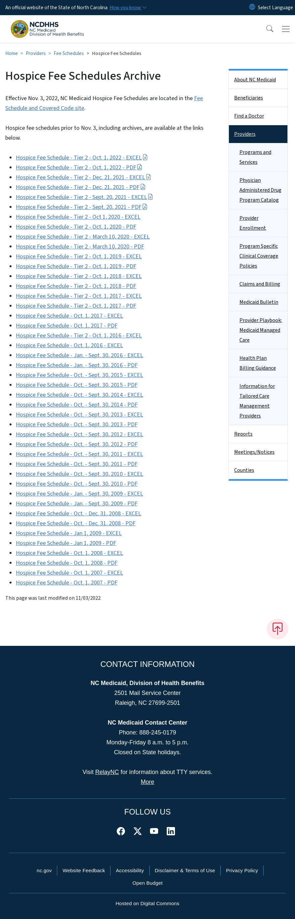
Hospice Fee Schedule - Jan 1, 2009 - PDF (66, 543)
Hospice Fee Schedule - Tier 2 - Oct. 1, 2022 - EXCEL (82, 158)
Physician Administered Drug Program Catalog (260, 190)
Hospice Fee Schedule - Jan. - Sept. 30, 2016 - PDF (76, 365)
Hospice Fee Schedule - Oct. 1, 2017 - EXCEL (69, 316)
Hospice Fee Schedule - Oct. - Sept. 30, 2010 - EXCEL (79, 474)
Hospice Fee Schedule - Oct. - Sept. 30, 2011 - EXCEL (79, 454)
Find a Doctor (249, 116)
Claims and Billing (259, 284)
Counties (244, 470)
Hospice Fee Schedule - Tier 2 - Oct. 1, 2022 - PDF (79, 167)
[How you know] (128, 8)
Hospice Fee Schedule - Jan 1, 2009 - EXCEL (69, 533)
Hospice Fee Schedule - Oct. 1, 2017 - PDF (66, 326)
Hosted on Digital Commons (147, 903)
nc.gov (44, 870)
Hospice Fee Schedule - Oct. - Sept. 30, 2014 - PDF (76, 405)
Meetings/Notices (254, 452)
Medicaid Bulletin (258, 302)
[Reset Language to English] (252, 8)
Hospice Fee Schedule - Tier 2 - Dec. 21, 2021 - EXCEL (83, 177)
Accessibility (130, 870)
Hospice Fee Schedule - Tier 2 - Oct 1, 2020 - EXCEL (78, 217)
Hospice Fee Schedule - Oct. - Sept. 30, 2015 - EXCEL (79, 375)
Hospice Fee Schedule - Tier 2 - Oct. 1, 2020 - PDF (76, 227)
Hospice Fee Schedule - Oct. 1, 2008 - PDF (66, 563)
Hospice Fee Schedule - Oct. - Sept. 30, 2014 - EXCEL (79, 395)
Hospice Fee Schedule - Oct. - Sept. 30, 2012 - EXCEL (79, 434)
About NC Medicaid (255, 79)
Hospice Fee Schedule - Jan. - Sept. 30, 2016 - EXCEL (79, 355)
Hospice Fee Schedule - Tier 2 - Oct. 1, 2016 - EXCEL (79, 335)
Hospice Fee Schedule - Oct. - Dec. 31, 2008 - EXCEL (78, 513)
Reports (243, 434)
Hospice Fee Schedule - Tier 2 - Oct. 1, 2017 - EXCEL (79, 296)
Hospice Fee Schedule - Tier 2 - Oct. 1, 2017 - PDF (76, 306)
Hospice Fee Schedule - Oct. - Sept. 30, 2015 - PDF (76, 385)
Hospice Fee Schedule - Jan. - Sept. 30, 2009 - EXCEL (79, 494)
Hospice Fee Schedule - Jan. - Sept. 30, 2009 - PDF (76, 504)
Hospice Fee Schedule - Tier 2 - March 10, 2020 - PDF (80, 247)
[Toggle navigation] (286, 29)
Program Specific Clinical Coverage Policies (258, 256)
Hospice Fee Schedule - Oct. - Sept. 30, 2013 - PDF (76, 424)
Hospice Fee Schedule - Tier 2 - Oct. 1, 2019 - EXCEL (79, 256)
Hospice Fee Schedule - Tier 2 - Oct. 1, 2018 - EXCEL (79, 276)
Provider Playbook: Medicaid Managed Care (260, 330)
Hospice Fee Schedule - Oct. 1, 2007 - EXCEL (69, 573)
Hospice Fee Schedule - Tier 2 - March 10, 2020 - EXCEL (83, 237)
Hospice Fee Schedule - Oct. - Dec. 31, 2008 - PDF (75, 523)
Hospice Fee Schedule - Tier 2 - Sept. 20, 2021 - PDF (82, 207)
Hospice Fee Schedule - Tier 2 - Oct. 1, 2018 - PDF (76, 286)
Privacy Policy (242, 870)
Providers (36, 53)
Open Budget (148, 883)
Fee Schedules (69, 53)
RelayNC (107, 772)
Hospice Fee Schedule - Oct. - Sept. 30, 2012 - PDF (76, 444)
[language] (275, 8)
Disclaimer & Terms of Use (185, 870)
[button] (265, 29)
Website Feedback (83, 870)
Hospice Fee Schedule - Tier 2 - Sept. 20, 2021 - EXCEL (84, 197)
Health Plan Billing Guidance (257, 363)
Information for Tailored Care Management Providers (257, 401)
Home (11, 53)
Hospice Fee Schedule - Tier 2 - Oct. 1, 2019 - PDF (76, 266)
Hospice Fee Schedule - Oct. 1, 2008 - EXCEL (69, 553)
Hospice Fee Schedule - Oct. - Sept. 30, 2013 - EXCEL (79, 415)
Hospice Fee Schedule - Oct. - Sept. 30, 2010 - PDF (76, 484)
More (147, 782)
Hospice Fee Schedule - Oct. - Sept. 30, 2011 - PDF (76, 464)
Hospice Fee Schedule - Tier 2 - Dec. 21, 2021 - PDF (81, 187)
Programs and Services (255, 157)
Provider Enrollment (252, 223)
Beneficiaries (248, 97)
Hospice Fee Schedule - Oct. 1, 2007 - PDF (66, 583)
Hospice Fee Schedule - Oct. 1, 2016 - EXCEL (69, 345)
